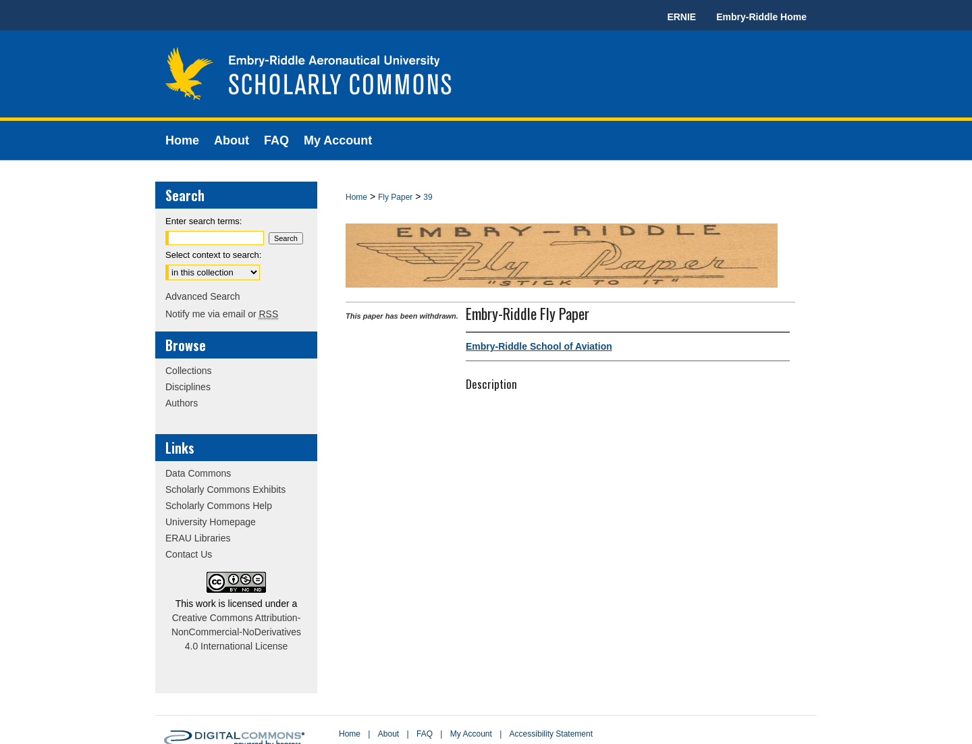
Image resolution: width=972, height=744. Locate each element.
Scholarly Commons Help (218, 505)
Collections (188, 370)
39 (427, 197)
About (388, 734)
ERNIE (681, 16)
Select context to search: (213, 255)
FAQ (424, 734)
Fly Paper (395, 197)
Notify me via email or (221, 314)
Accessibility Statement (551, 734)
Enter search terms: (203, 221)
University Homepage (210, 521)
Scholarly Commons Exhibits (225, 489)
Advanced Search (202, 296)
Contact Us (188, 554)
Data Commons (198, 473)
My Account (471, 734)
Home (356, 197)
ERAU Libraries (197, 538)
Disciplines (188, 386)
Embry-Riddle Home (761, 16)
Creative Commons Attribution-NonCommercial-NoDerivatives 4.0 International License (236, 632)
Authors (181, 403)
